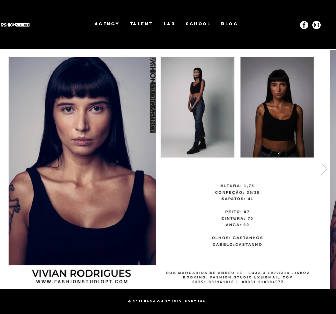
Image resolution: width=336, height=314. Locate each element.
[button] (141, 24)
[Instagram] (316, 25)
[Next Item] (324, 168)
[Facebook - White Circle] (304, 25)
